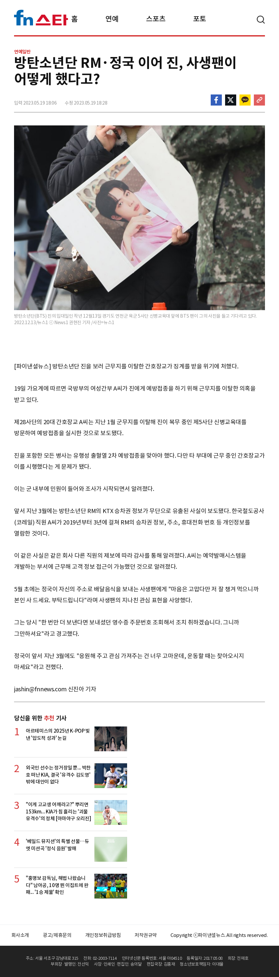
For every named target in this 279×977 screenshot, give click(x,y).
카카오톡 (245, 100)
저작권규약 (146, 935)
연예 (112, 18)
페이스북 (216, 100)
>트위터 (230, 100)
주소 (259, 100)
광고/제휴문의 (57, 935)
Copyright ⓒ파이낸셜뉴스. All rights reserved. (219, 935)
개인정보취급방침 (103, 935)
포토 (199, 18)
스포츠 (155, 18)
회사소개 (20, 935)
